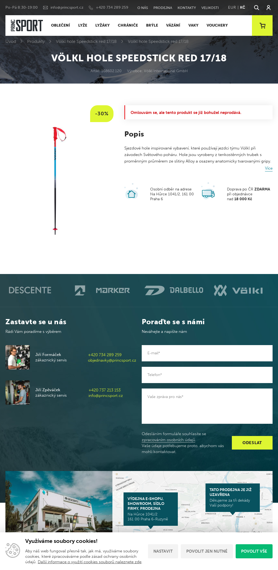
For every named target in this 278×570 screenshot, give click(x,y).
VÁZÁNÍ (173, 25)
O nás (142, 8)
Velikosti (210, 8)
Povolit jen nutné (207, 551)
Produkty (36, 41)
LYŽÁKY (102, 25)
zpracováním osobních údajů (168, 439)
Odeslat (252, 442)
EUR (232, 7)
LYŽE (82, 25)
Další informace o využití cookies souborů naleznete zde (89, 561)
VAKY (193, 25)
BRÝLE (152, 25)
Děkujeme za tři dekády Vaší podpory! (233, 498)
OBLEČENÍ (60, 25)
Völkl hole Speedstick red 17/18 (86, 41)
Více (269, 168)
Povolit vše (254, 551)
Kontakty (187, 8)
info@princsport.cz (66, 7)
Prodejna (162, 8)
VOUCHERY (217, 25)
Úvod (10, 41)
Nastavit (163, 551)
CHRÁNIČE (128, 25)
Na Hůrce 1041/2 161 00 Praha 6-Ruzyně (151, 508)
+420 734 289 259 (112, 7)
